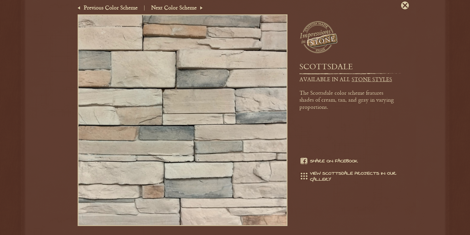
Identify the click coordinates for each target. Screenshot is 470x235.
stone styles (372, 79)
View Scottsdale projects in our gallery (347, 177)
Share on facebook (328, 161)
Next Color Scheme (174, 7)
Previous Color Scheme (111, 7)
